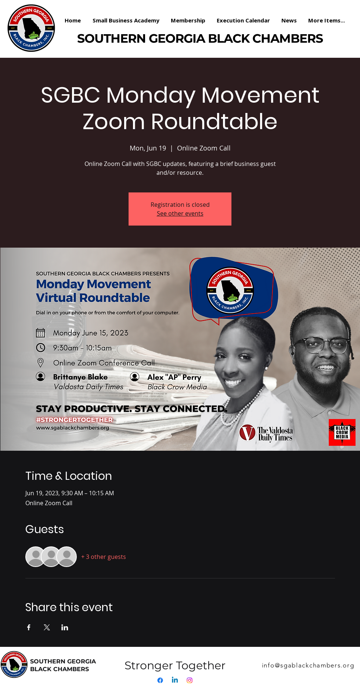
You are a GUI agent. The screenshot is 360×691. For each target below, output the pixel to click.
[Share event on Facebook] (28, 627)
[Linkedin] (175, 680)
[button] (188, 20)
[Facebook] (160, 680)
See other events (180, 213)
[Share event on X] (46, 627)
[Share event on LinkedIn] (64, 627)
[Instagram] (189, 680)
